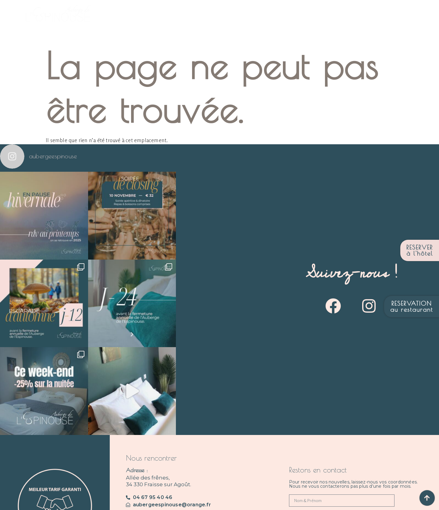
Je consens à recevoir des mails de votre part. (336, 441)
